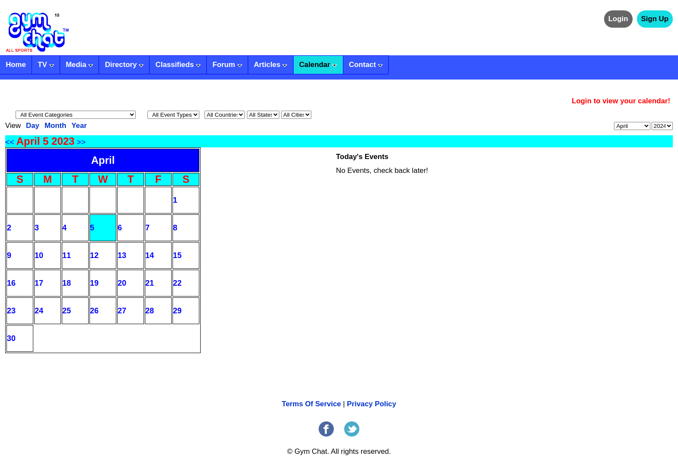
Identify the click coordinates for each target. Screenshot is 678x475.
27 (122, 310)
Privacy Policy (371, 404)
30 (11, 338)
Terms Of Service (311, 404)
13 (122, 255)
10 (39, 255)
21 (149, 283)
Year (79, 125)
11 (66, 255)
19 (94, 283)
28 (149, 310)
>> (81, 142)
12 (94, 255)
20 (122, 283)
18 (66, 283)
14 (149, 255)
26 (94, 310)
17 (39, 283)
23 (11, 310)
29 (177, 310)
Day (32, 125)
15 (177, 255)
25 (66, 310)
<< (9, 142)
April (103, 160)
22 (177, 283)
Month (55, 125)
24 (39, 310)
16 (11, 283)
